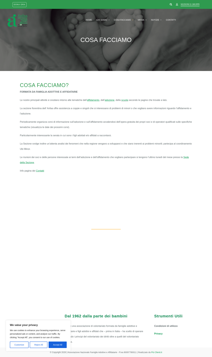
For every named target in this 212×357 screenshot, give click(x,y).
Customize (19, 345)
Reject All (38, 345)
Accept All (57, 345)
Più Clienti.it (156, 352)
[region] (38, 335)
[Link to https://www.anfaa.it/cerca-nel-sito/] (171, 4)
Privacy (158, 333)
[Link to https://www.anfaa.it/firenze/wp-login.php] (177, 4)
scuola (124, 100)
